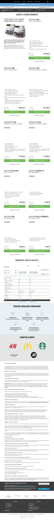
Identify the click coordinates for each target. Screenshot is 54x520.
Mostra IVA (32, 516)
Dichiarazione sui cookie (40, 514)
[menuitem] (8, 1)
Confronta (31, 53)
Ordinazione (31, 504)
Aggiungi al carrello (39, 57)
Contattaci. (48, 7)
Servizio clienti (37, 1)
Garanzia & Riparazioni (33, 508)
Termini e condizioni (23, 514)
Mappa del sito (15, 514)
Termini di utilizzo (31, 514)
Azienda (23, 1)
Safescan (7, 270)
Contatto (7, 507)
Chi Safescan (8, 504)
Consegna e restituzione (34, 507)
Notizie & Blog (29, 1)
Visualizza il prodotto (39, 61)
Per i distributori (9, 505)
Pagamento (31, 505)
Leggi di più (7, 510)
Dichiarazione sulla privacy (24, 516)
